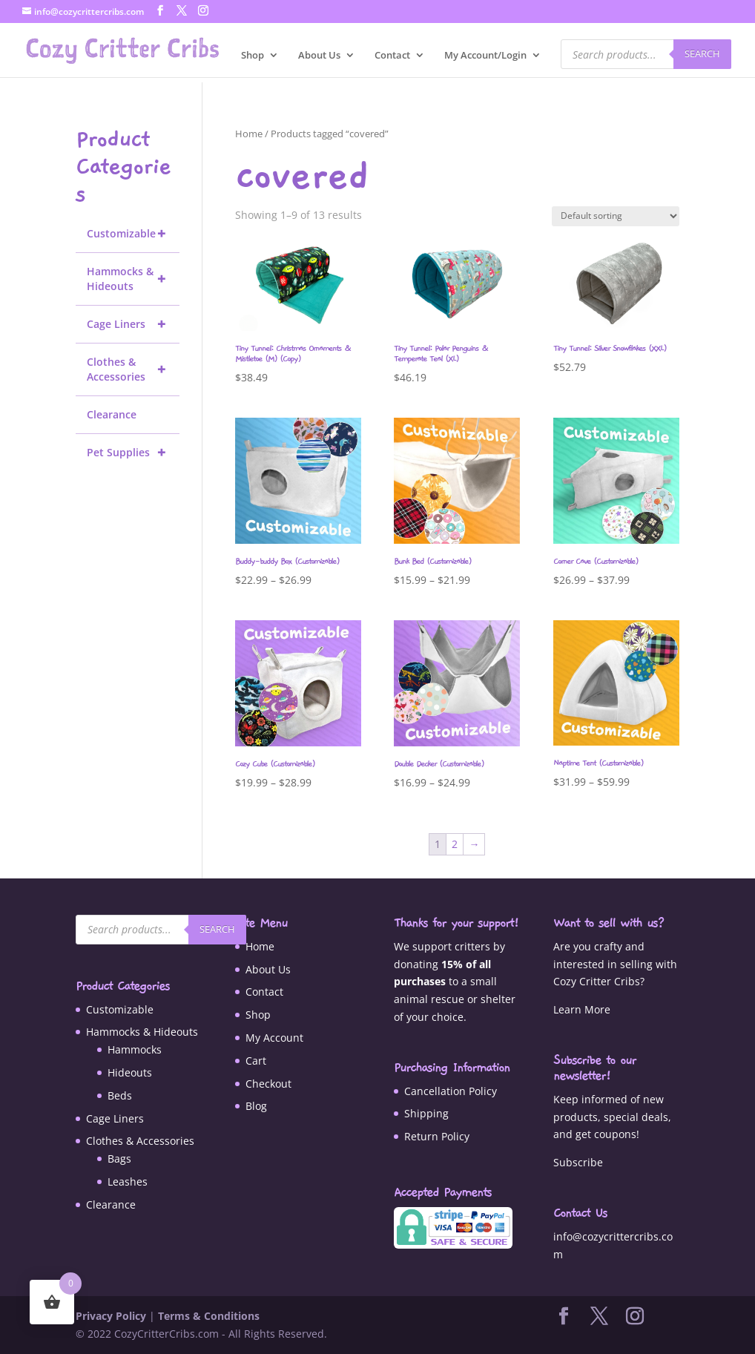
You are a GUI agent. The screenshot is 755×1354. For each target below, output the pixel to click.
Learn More (581, 1009)
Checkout (268, 1084)
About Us (319, 56)
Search (702, 53)
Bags (119, 1158)
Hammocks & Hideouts (133, 279)
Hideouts (130, 1072)
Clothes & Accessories (133, 369)
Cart (255, 1061)
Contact (392, 56)
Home (249, 133)
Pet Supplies (133, 452)
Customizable (133, 233)
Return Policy (436, 1136)
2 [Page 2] (455, 844)
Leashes (128, 1181)
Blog (256, 1106)
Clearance (111, 414)
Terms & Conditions (209, 1316)
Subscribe (578, 1162)
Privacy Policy (111, 1316)
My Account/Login (485, 56)
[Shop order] (615, 216)
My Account (274, 1038)
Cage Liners (133, 324)
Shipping (426, 1113)
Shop (252, 56)
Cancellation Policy (450, 1091)
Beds (120, 1095)
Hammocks (135, 1049)
